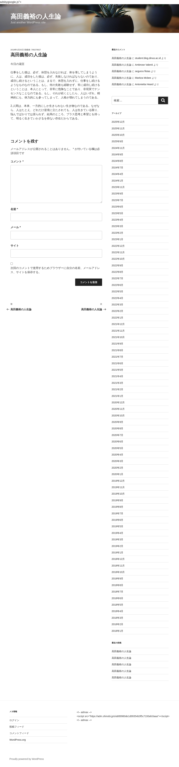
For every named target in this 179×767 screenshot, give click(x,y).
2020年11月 (118, 408)
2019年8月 (117, 506)
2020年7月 (117, 435)
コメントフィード (19, 733)
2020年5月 (117, 448)
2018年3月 (117, 617)
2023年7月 (117, 200)
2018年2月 (117, 624)
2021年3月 (117, 382)
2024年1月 (117, 180)
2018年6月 (117, 598)
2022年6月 (117, 285)
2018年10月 (118, 572)
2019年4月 (117, 533)
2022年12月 (118, 245)
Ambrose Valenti (144, 64)
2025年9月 (117, 141)
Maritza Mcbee (143, 77)
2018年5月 (117, 604)
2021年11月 (118, 330)
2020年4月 (117, 454)
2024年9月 (117, 154)
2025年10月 (118, 135)
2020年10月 (118, 415)
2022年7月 (117, 278)
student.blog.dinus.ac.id (148, 58)
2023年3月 (117, 226)
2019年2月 (117, 546)
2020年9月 (117, 422)
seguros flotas (142, 71)
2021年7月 (117, 356)
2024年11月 (118, 148)
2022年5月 (117, 291)
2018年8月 (117, 585)
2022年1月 (117, 317)
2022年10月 (118, 258)
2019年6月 (117, 519)
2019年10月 (118, 493)
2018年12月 (118, 559)
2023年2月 (117, 232)
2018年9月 (117, 578)
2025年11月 (118, 128)
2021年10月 (118, 337)
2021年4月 (117, 376)
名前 (14, 209)
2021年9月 (117, 343)
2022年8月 (117, 272)
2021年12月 (118, 324)
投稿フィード (16, 726)
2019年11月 (118, 487)
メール (15, 227)
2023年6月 (117, 206)
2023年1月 (117, 239)
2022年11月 (118, 252)
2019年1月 (117, 552)
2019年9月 (117, 500)
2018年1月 (117, 630)
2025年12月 (118, 121)
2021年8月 (117, 350)
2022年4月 (117, 298)
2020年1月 (117, 474)
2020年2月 (117, 467)
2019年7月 (117, 513)
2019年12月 (118, 480)
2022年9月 (117, 265)
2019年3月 (117, 539)
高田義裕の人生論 (35, 16)
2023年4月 (117, 219)
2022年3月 (117, 304)
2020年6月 (117, 441)
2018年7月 (117, 591)
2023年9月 (117, 193)
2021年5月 (117, 369)
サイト (14, 245)
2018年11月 (118, 565)
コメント (17, 161)
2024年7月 (117, 167)
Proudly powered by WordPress (26, 759)
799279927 (36, 50)
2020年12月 (118, 402)
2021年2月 (117, 389)
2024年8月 (117, 161)
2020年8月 (117, 428)
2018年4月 (117, 611)
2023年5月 (117, 213)
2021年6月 (117, 363)
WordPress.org (17, 739)
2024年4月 (117, 174)
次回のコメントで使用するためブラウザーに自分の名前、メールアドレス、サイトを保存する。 (55, 270)
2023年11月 (118, 187)
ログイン (14, 720)
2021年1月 (117, 396)
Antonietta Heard (144, 84)
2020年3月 (117, 461)
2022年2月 (117, 311)
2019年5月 (117, 526)
